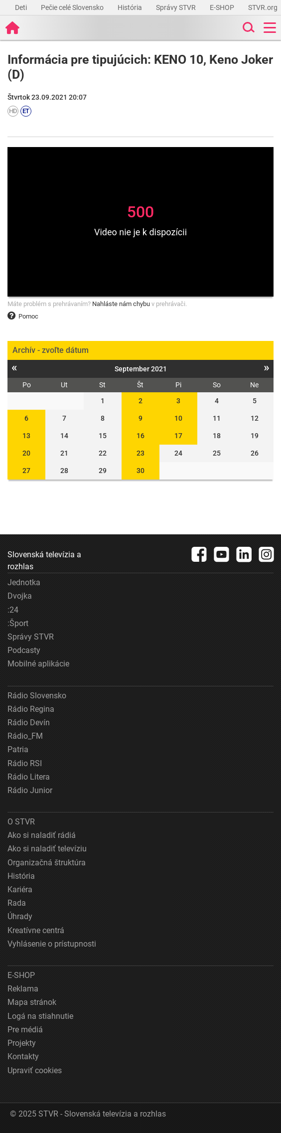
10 (178, 418)
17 (178, 436)
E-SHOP (223, 7)
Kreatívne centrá (35, 930)
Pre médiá (25, 1029)
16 (140, 436)
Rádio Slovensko (36, 695)
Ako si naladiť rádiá (41, 835)
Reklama (22, 988)
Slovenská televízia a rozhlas (44, 560)
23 (140, 453)
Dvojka (19, 596)
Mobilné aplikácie (38, 663)
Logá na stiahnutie (40, 1016)
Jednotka (23, 582)
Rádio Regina (30, 709)
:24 (12, 610)
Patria (17, 749)
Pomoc (22, 316)
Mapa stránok (31, 1002)
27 (26, 471)
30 (140, 471)
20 (26, 453)
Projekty (21, 1043)
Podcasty (23, 650)
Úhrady (19, 916)
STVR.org (263, 7)
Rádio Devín (28, 722)
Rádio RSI (24, 763)
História (130, 7)
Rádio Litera (28, 777)
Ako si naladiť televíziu (47, 848)
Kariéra (19, 889)
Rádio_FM (25, 736)
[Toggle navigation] (270, 27)
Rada (16, 903)
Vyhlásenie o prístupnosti (51, 944)
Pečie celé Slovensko (73, 7)
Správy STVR (176, 7)
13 (26, 436)
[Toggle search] (248, 27)
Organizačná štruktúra (46, 862)
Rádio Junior (29, 790)
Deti (21, 7)
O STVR (21, 821)
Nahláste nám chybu (121, 304)
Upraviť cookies (34, 1070)
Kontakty (23, 1056)
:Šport (17, 623)
